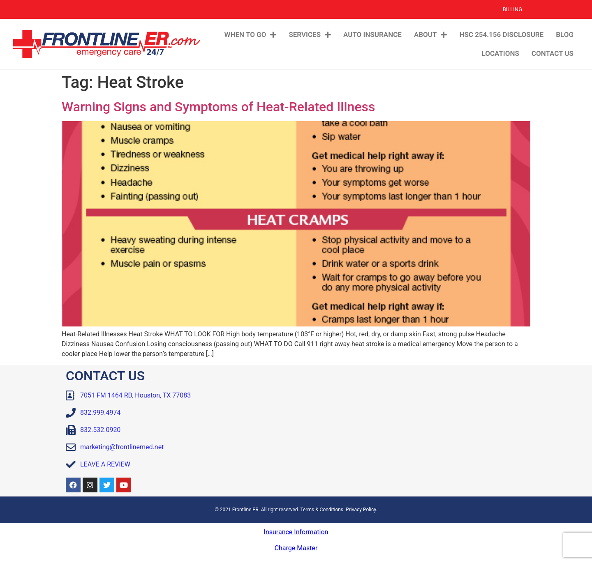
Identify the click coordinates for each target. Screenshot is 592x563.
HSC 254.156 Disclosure (501, 34)
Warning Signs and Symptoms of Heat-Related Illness (218, 107)
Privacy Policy (361, 509)
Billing (512, 9)
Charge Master (296, 548)
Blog (565, 34)
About (430, 34)
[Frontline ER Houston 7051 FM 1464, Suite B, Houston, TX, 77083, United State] (413, 430)
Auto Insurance (372, 34)
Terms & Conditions (321, 509)
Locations (500, 53)
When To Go (250, 34)
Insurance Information (296, 532)
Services (310, 34)
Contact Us (553, 53)
